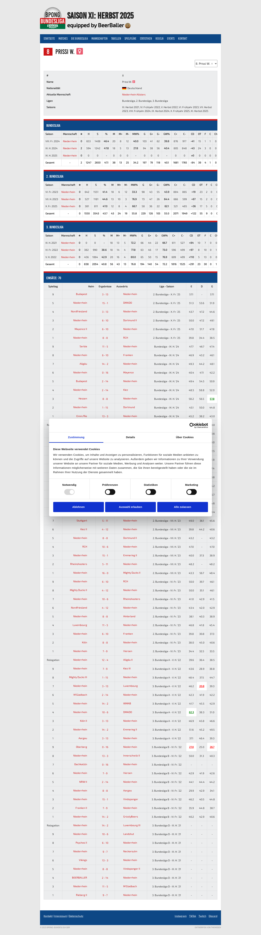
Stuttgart (85, 520)
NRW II (86, 781)
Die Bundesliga (79, 39)
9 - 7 (105, 851)
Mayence (125, 372)
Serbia (86, 346)
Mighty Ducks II (128, 572)
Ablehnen (78, 506)
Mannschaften (99, 39)
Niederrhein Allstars (134, 94)
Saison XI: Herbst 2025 (100, 15)
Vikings (86, 859)
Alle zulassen (182, 506)
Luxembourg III (128, 825)
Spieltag (53, 286)
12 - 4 (105, 659)
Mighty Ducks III (81, 677)
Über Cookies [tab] (185, 437)
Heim (91, 286)
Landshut (125, 833)
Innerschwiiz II (128, 755)
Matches (63, 39)
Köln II (86, 720)
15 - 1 (105, 303)
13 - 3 (105, 416)
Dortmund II (126, 320)
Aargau (86, 738)
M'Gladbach (83, 694)
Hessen (86, 398)
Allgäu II (124, 659)
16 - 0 (105, 573)
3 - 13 (105, 294)
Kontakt (182, 39)
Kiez (122, 389)
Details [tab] (130, 437)
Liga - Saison (166, 286)
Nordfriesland (82, 311)
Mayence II (84, 328)
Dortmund (125, 407)
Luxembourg (83, 624)
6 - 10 (105, 320)
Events (170, 39)
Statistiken (146, 39)
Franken (124, 355)
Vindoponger (127, 799)
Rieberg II (84, 894)
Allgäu (86, 363)
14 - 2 (105, 363)
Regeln (159, 39)
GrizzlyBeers (127, 816)
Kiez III (123, 668)
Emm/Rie (84, 416)
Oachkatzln (83, 764)
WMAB (123, 703)
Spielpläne (130, 39)
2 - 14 (105, 381)
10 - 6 (105, 546)
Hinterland (125, 616)
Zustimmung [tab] (76, 437)
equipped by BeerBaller (98, 25)
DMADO (124, 302)
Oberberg (84, 746)
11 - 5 (105, 346)
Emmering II (126, 555)
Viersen (124, 651)
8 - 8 (105, 337)
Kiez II (86, 529)
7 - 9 (105, 651)
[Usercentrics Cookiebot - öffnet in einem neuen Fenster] (192, 425)
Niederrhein (70, 141)
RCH (122, 337)
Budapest (84, 293)
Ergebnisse (105, 286)
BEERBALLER (82, 877)
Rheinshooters (81, 563)
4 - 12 (105, 529)
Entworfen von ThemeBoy (208, 927)
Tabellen (116, 39)
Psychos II (84, 842)
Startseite (49, 39)
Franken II (84, 807)
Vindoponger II (128, 868)
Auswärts (122, 286)
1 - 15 (105, 407)
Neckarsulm (126, 851)
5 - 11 (105, 520)
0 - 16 (105, 372)
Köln (87, 642)
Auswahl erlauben (130, 506)
